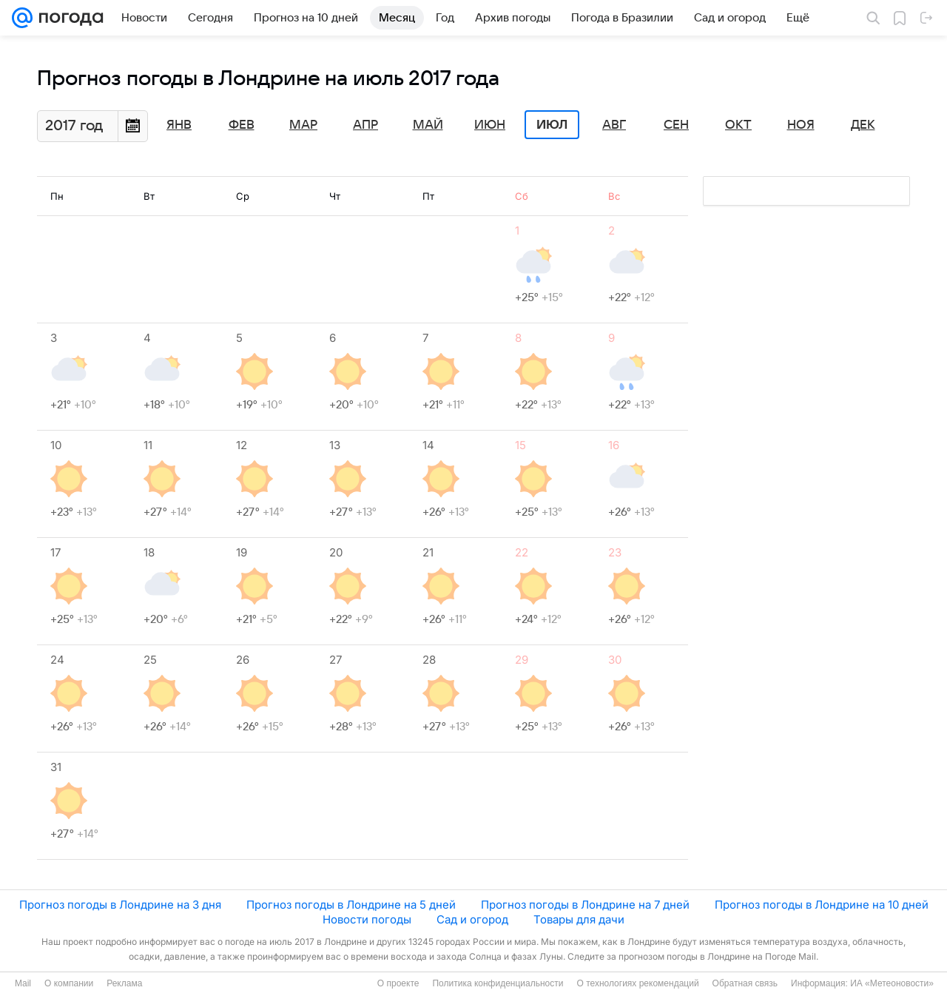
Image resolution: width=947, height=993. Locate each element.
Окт (738, 125)
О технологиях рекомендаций (637, 983)
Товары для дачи (578, 919)
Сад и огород (472, 919)
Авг (614, 125)
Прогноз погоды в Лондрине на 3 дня (120, 905)
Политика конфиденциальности (497, 983)
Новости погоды (367, 919)
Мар (303, 125)
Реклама (124, 983)
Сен (676, 125)
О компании (68, 983)
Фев (242, 125)
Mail (23, 983)
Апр (365, 125)
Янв (179, 125)
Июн (489, 125)
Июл (551, 125)
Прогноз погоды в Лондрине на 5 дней (351, 905)
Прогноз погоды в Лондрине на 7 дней (585, 905)
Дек (863, 125)
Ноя (801, 125)
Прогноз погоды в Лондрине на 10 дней (822, 905)
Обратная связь (745, 983)
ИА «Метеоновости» (892, 983)
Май (428, 125)
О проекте (398, 983)
